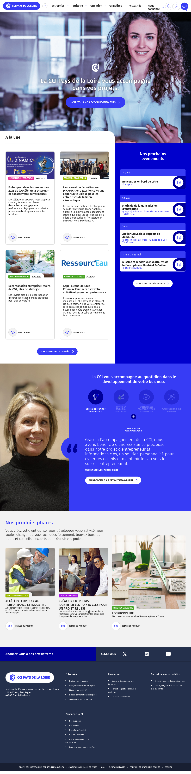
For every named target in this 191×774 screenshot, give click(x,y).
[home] (21, 5)
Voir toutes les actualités (57, 352)
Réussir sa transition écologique (82, 695)
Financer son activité (78, 690)
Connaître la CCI (74, 714)
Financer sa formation (121, 697)
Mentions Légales (117, 767)
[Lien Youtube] (175, 654)
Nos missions (75, 721)
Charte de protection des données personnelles (41, 767)
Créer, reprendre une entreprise (82, 686)
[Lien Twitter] (132, 654)
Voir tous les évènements (153, 284)
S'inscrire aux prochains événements (170, 681)
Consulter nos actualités (165, 674)
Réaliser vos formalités (78, 681)
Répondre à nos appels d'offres (82, 747)
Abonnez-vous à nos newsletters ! (29, 654)
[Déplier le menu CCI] (44, 5)
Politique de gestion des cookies (145, 767)
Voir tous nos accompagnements (95, 104)
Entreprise (71, 674)
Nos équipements (76, 735)
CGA (102, 767)
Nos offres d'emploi (77, 730)
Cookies (168, 767)
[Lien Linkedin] (153, 654)
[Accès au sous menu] (67, 6)
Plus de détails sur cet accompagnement (113, 481)
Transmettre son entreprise (80, 700)
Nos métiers (74, 726)
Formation (114, 674)
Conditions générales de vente (83, 767)
